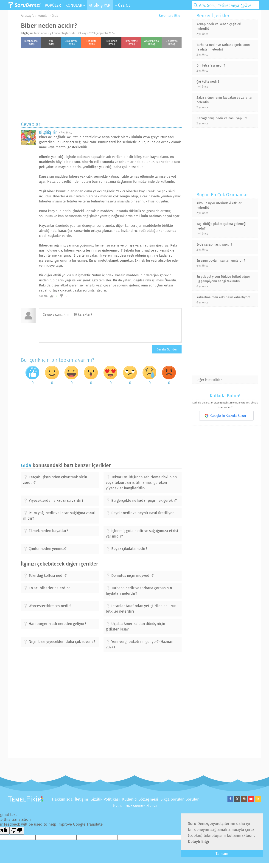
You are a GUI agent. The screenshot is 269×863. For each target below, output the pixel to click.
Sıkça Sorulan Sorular (179, 799)
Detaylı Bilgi (198, 841)
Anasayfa (27, 16)
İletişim (81, 799)
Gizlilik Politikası (105, 799)
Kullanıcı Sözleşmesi (140, 799)
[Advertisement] (101, 83)
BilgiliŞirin (27, 33)
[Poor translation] (16, 831)
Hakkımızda (62, 799)
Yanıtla (43, 296)
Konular (43, 16)
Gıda (55, 16)
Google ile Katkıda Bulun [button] (225, 416)
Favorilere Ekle (167, 16)
